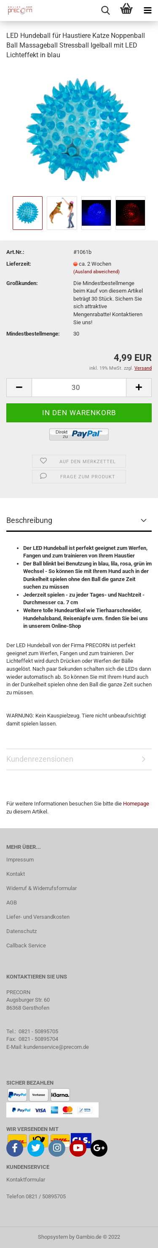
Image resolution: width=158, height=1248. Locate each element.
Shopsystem (53, 1237)
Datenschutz (21, 931)
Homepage (136, 803)
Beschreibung (29, 520)
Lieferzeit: (18, 264)
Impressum (20, 859)
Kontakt (15, 874)
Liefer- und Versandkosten (38, 917)
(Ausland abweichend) (96, 272)
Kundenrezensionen (39, 759)
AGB (11, 902)
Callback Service (26, 945)
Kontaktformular (25, 1179)
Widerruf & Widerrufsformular (41, 888)
